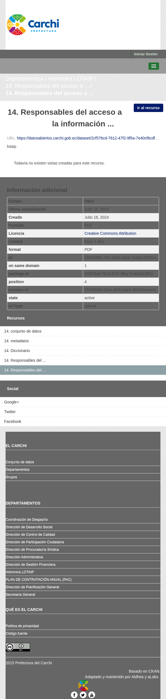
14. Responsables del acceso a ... (47, 86)
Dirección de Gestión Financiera (30, 564)
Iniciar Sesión (146, 54)
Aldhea (138, 677)
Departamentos (25, 79)
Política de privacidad (22, 626)
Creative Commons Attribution (110, 233)
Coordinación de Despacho (27, 519)
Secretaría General (20, 594)
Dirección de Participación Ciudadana (35, 542)
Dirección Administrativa (24, 557)
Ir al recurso (148, 108)
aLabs (153, 677)
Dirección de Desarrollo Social (29, 527)
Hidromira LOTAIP (70, 79)
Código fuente (16, 633)
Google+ (11, 402)
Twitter (10, 412)
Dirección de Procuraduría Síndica (32, 549)
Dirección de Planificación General (32, 587)
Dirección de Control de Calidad (30, 534)
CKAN (153, 671)
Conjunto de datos (20, 462)
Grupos (11, 477)
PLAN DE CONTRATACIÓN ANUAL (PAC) (38, 579)
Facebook (12, 421)
